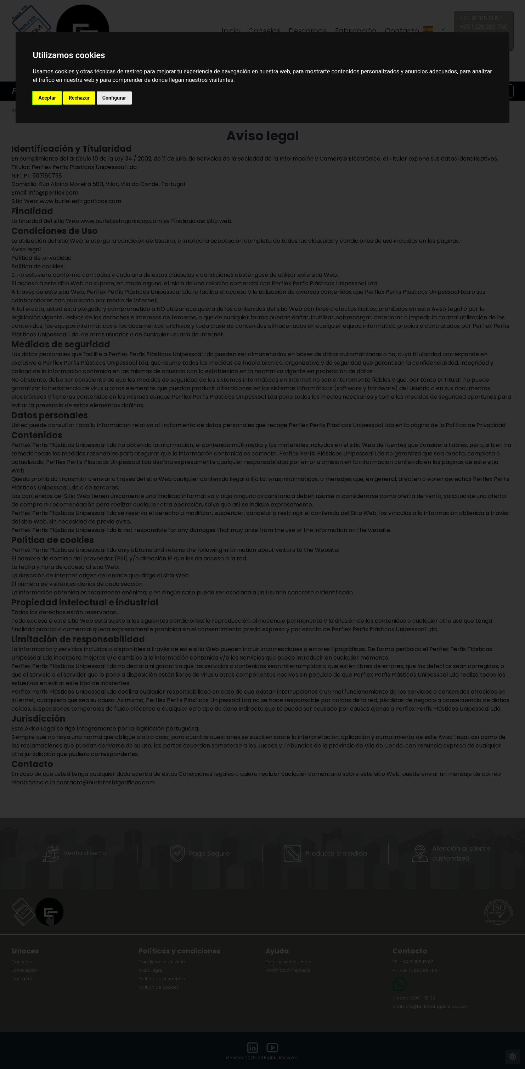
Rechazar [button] (79, 98)
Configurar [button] (114, 98)
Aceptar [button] (47, 98)
